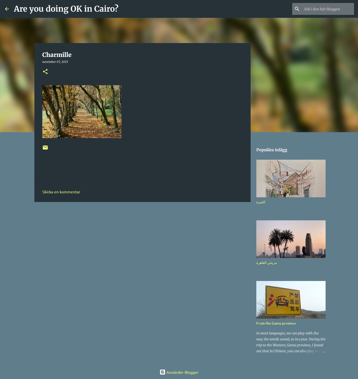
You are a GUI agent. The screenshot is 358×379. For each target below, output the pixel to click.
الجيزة (260, 202)
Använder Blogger (179, 372)
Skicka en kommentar (61, 191)
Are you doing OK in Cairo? (66, 9)
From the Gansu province (276, 323)
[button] (45, 72)
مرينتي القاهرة (266, 262)
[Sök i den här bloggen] (328, 9)
